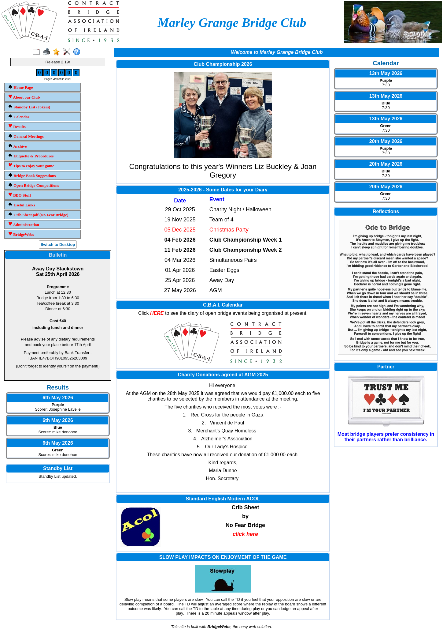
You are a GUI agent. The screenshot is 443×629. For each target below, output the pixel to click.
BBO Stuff (19, 195)
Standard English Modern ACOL (223, 498)
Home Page (20, 87)
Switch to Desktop (58, 244)
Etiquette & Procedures (31, 155)
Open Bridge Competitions (33, 185)
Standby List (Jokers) (29, 106)
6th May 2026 (57, 397)
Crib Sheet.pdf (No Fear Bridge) (38, 214)
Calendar (18, 116)
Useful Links (21, 204)
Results (17, 126)
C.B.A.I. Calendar (223, 304)
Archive (17, 146)
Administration (23, 224)
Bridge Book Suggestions (32, 175)
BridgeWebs (21, 234)
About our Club (24, 97)
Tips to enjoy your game (31, 165)
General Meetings (26, 136)
